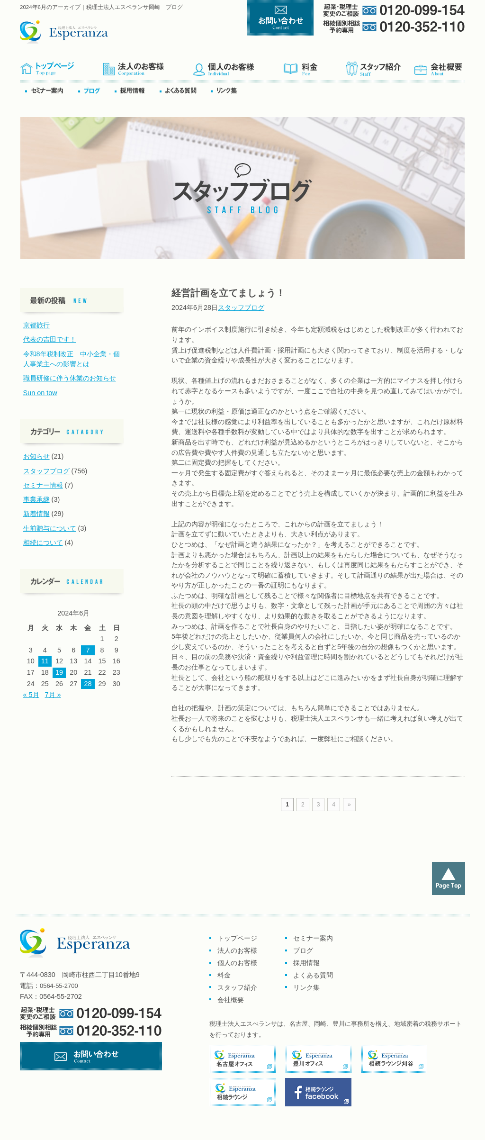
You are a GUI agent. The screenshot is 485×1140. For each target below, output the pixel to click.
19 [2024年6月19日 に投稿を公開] (59, 672)
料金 (314, 65)
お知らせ (36, 456)
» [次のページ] (349, 804)
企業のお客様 (148, 65)
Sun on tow (40, 393)
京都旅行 (36, 325)
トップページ (61, 65)
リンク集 (226, 90)
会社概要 (438, 65)
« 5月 (31, 694)
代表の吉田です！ (49, 339)
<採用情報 (136, 90)
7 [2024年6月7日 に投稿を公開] (88, 650)
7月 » (53, 694)
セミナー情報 (43, 485)
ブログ (95, 90)
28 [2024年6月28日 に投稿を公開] (87, 684)
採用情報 (306, 963)
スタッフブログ (241, 307)
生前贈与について (49, 528)
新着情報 (36, 513)
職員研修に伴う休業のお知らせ (69, 378)
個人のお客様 (238, 65)
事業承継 (36, 499)
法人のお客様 (237, 950)
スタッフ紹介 (379, 65)
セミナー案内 (51, 90)
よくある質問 (184, 90)
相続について (43, 542)
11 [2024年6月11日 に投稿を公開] (45, 661)
